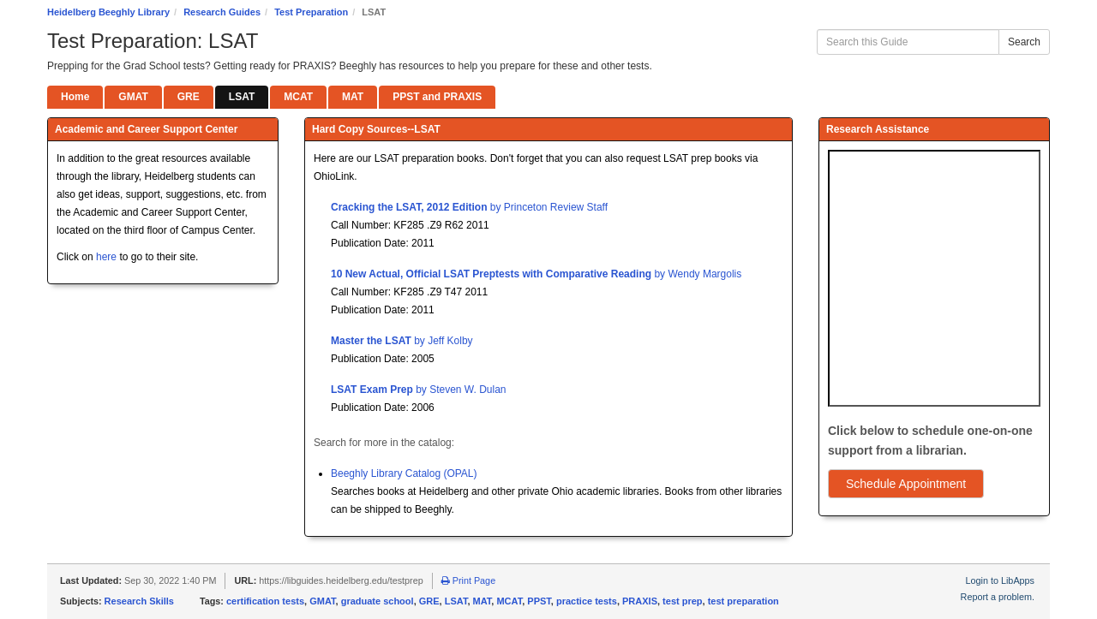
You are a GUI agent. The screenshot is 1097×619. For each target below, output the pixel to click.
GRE (429, 601)
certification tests (265, 601)
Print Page (468, 580)
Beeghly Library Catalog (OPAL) (404, 473)
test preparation (743, 601)
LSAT (456, 601)
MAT (482, 601)
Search (1024, 42)
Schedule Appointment (906, 484)
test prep (682, 601)
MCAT (509, 601)
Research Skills (139, 601)
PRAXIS (639, 601)
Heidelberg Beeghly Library (108, 12)
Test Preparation (311, 12)
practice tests (586, 601)
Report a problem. (997, 597)
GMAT (322, 601)
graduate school (377, 601)
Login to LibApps (1000, 580)
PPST (539, 601)
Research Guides (222, 12)
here (106, 257)
